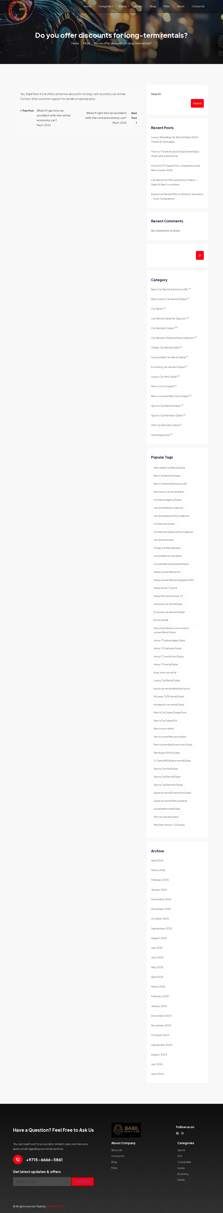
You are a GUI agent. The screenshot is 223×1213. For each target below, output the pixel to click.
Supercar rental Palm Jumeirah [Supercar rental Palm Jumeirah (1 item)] (170, 800)
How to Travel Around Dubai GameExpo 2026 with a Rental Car (175, 153)
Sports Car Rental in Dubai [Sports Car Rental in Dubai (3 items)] (168, 784)
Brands (123, 6)
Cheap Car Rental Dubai (166, 347)
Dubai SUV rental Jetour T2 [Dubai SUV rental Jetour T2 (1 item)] (168, 596)
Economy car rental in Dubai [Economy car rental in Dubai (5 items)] (169, 612)
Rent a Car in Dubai (164, 386)
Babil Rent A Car (55, 1206)
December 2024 (161, 1015)
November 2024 (161, 1025)
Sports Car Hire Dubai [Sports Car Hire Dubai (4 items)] (166, 768)
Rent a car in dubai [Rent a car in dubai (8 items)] (164, 728)
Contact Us (198, 6)
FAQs (167, 6)
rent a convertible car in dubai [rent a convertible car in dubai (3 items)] (170, 736)
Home (87, 6)
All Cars (138, 6)
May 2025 (157, 967)
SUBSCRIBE (82, 1181)
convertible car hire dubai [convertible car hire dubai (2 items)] (168, 555)
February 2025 (160, 996)
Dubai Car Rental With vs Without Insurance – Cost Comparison (177, 196)
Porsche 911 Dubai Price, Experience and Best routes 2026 (175, 168)
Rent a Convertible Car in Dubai (171, 396)
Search (156, 94)
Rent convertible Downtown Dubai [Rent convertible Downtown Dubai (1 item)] (173, 744)
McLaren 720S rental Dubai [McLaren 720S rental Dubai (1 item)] (169, 696)
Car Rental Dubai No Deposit (170, 318)
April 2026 (157, 860)
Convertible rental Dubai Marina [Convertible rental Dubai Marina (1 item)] (171, 563)
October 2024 (160, 1035)
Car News (158, 308)
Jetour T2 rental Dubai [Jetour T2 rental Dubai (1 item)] (166, 664)
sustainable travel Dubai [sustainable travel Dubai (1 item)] (167, 808)
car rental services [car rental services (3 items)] (164, 539)
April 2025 (157, 976)
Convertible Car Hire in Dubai (169, 357)
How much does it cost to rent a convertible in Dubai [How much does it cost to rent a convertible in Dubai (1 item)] (171, 630)
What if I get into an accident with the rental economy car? (53, 115)
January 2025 (159, 1006)
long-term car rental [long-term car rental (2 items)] (165, 672)
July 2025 (156, 947)
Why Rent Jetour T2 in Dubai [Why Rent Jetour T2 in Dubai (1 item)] (169, 824)
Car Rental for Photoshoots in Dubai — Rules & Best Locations (174, 182)
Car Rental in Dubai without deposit (174, 337)
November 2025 (161, 908)
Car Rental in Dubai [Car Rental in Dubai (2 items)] (164, 523)
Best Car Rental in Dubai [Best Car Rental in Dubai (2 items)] (167, 475)
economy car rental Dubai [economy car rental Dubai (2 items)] (168, 603)
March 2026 (158, 870)
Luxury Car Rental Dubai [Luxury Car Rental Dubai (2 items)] (167, 680)
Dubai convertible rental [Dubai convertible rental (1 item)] (167, 571)
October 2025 (160, 918)
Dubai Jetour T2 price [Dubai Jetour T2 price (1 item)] (165, 587)
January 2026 (159, 889)
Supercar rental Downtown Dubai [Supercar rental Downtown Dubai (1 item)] (172, 792)
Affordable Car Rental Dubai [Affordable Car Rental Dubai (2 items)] (169, 467)
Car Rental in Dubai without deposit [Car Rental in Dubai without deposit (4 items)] (173, 531)
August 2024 (159, 1054)
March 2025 (158, 986)
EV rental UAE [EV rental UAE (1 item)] (161, 620)
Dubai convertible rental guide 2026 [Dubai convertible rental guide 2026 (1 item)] (174, 579)
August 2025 (159, 938)
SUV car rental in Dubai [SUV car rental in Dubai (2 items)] (166, 816)
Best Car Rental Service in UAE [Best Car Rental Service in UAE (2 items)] (170, 483)
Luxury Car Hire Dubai (165, 376)
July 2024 (157, 1064)
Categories (105, 6)
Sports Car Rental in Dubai (168, 415)
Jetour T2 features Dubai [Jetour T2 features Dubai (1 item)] (167, 648)
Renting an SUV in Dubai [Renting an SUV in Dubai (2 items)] (167, 752)
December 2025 (161, 899)
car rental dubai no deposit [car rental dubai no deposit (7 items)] (168, 507)
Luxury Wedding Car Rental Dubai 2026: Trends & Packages (175, 139)
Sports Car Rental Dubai (167, 405)
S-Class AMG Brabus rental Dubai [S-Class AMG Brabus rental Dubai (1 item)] (172, 760)
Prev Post (27, 110)
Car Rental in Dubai (164, 328)
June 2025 (157, 957)
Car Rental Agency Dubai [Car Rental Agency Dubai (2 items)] (167, 499)
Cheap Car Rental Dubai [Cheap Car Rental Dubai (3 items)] (167, 547)
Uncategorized (162, 434)
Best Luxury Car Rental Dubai (170, 298)
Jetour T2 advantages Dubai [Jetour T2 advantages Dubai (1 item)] (169, 640)
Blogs (153, 6)
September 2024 (161, 1044)
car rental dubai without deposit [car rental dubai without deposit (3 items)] (171, 515)
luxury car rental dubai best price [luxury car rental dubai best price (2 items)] (172, 688)
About (180, 6)
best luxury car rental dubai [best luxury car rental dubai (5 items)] (169, 491)
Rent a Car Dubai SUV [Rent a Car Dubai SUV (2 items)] (165, 720)
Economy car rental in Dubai (169, 366)
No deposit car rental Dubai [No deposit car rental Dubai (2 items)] (169, 704)
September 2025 (161, 928)
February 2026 (160, 879)
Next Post (134, 117)
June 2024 (157, 1073)
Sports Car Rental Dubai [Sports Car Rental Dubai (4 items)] (167, 776)
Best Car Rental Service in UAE (171, 289)
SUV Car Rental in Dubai (166, 425)
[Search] (200, 255)
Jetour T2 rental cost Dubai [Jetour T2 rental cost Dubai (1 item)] (169, 656)
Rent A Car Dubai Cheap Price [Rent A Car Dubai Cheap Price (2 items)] (170, 712)
